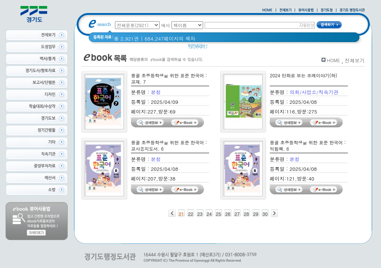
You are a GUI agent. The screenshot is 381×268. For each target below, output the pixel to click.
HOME (333, 60)
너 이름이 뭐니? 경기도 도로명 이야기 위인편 (279, 48)
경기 (217, 48)
